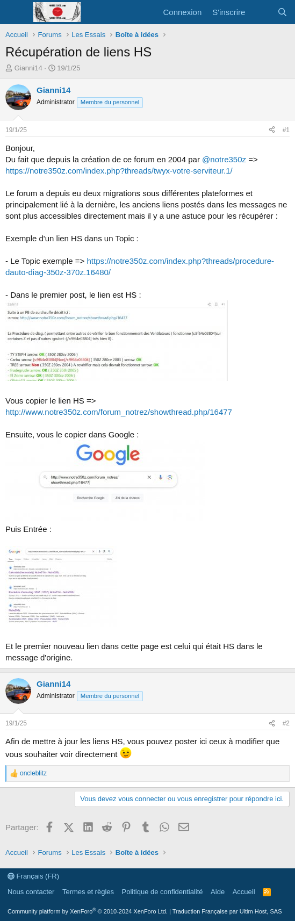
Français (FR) (33, 876)
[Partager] (272, 130)
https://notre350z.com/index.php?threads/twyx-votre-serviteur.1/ (119, 170)
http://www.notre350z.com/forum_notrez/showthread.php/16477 (118, 411)
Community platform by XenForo (88, 911)
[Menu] (14, 12)
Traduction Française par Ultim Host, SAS (227, 911)
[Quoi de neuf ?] (260, 12)
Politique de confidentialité (162, 892)
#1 (286, 130)
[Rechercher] (282, 12)
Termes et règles (88, 892)
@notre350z (224, 159)
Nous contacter (31, 892)
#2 (286, 723)
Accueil (244, 892)
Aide (218, 892)
